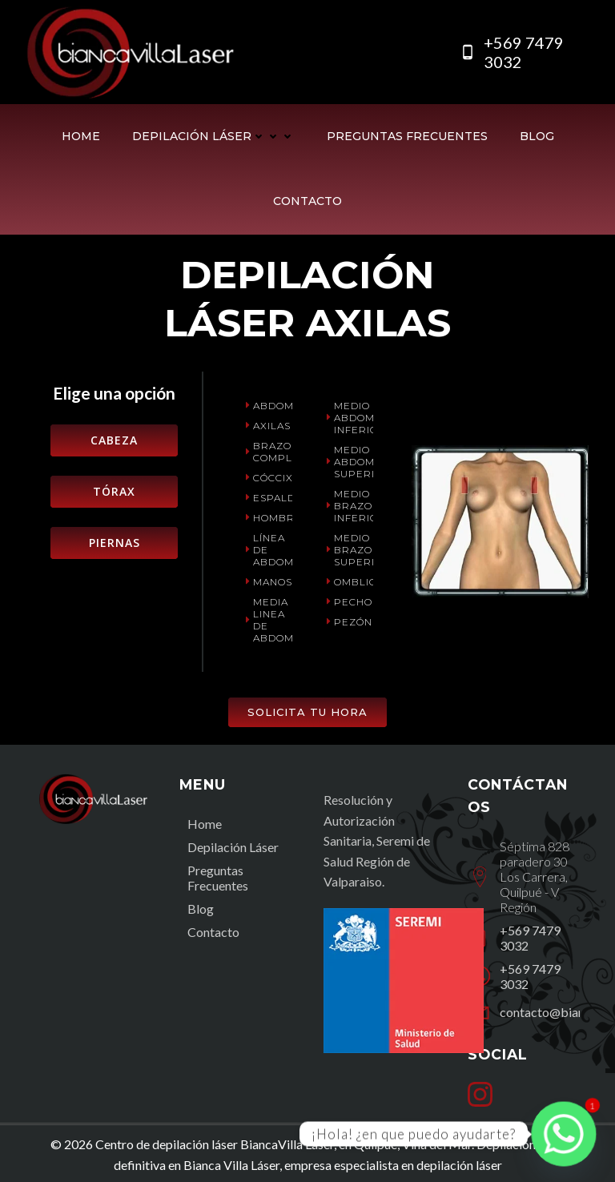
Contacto (307, 201)
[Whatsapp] (564, 1134)
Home (81, 136)
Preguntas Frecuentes (407, 136)
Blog (537, 136)
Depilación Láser (213, 136)
